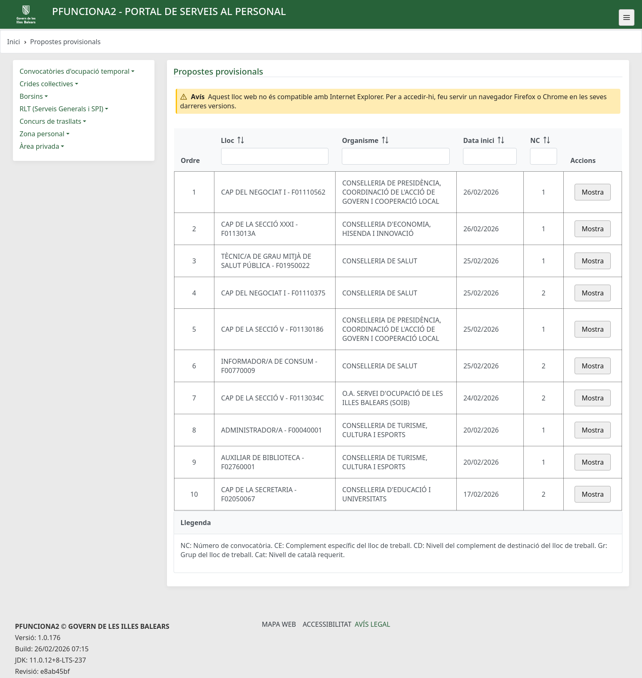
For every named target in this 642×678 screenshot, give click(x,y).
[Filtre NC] (543, 156)
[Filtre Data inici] (490, 156)
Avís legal (372, 624)
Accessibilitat (327, 624)
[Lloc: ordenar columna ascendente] (275, 150)
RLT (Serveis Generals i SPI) (61, 108)
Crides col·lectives (46, 83)
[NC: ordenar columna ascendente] (543, 150)
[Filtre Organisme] (396, 156)
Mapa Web (279, 624)
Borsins (31, 96)
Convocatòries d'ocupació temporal (74, 71)
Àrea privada (39, 146)
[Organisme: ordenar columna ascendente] (395, 150)
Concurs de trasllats (50, 121)
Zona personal (42, 133)
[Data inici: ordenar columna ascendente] (489, 150)
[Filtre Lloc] (275, 156)
